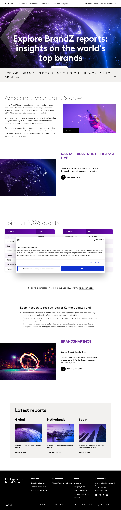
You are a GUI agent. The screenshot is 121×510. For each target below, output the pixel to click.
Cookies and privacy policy (90, 505)
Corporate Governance (108, 505)
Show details (95, 263)
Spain (83, 419)
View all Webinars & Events (62, 483)
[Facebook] (103, 495)
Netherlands (56, 419)
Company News (79, 487)
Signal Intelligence (38, 483)
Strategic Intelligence (39, 490)
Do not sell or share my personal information (39, 269)
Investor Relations (80, 490)
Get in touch (28, 324)
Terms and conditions (72, 505)
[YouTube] (96, 495)
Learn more (20, 452)
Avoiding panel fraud (81, 494)
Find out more (54, 452)
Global (20, 419)
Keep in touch (29, 307)
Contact (77, 498)
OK (82, 269)
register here (86, 288)
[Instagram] (100, 495)
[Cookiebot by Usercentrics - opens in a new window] (95, 240)
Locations (77, 483)
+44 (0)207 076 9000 (103, 490)
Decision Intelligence (38, 487)
